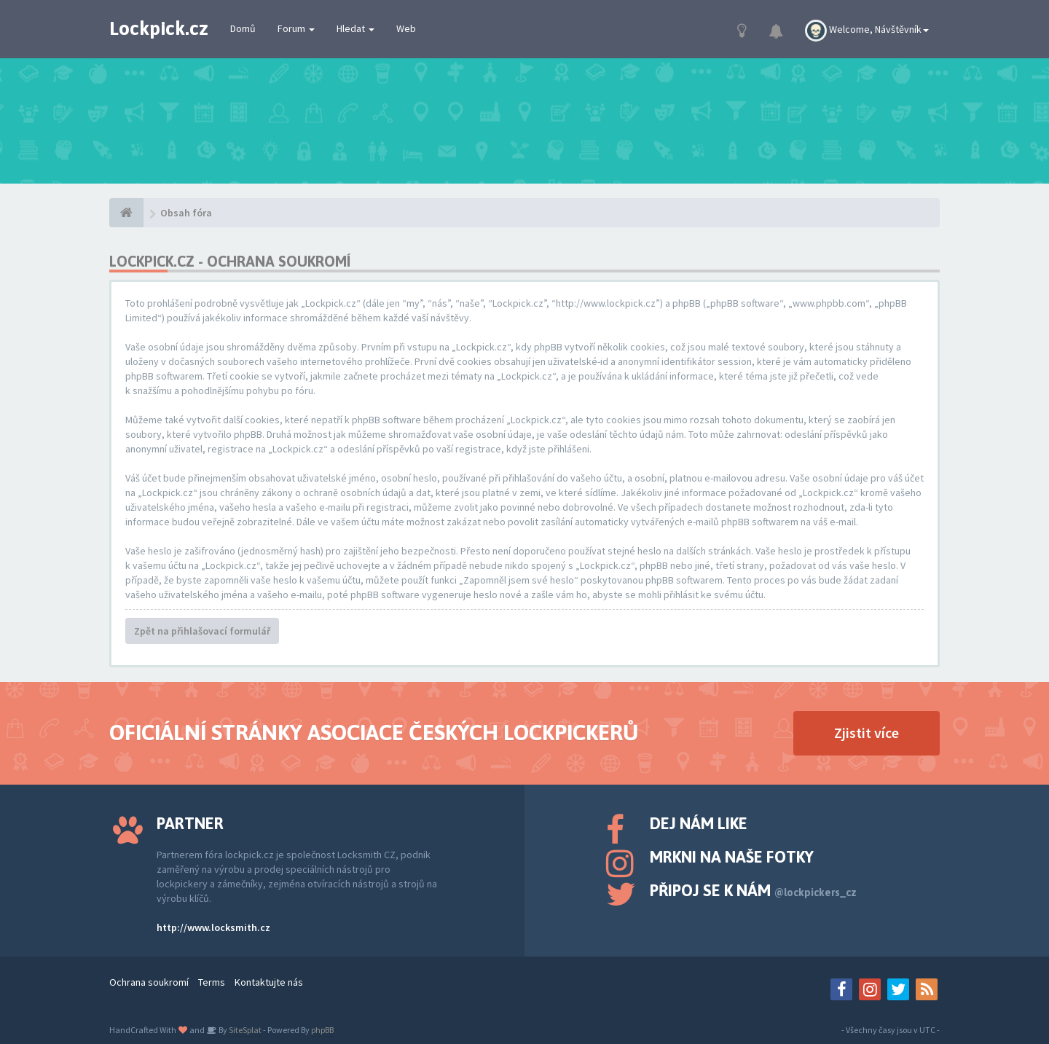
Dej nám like (698, 823)
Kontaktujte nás (269, 982)
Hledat (355, 28)
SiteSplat (244, 1029)
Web (406, 28)
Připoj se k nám (753, 890)
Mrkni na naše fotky (732, 856)
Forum (296, 28)
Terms (211, 982)
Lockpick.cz (158, 28)
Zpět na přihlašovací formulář (202, 630)
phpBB (322, 1029)
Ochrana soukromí (149, 982)
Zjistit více (866, 732)
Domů (243, 28)
